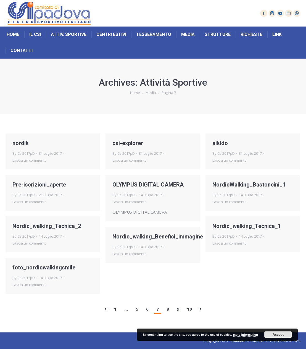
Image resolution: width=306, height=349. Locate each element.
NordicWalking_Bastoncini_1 (249, 184)
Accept (278, 335)
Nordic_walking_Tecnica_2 (46, 226)
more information (245, 334)
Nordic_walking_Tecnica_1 (246, 226)
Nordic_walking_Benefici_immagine (157, 236)
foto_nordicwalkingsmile (43, 267)
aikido (220, 143)
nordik (20, 143)
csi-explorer (127, 143)
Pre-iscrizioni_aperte (39, 184)
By (23, 153)
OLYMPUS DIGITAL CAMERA (148, 184)
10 (189, 309)
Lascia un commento (29, 160)
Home (135, 92)
